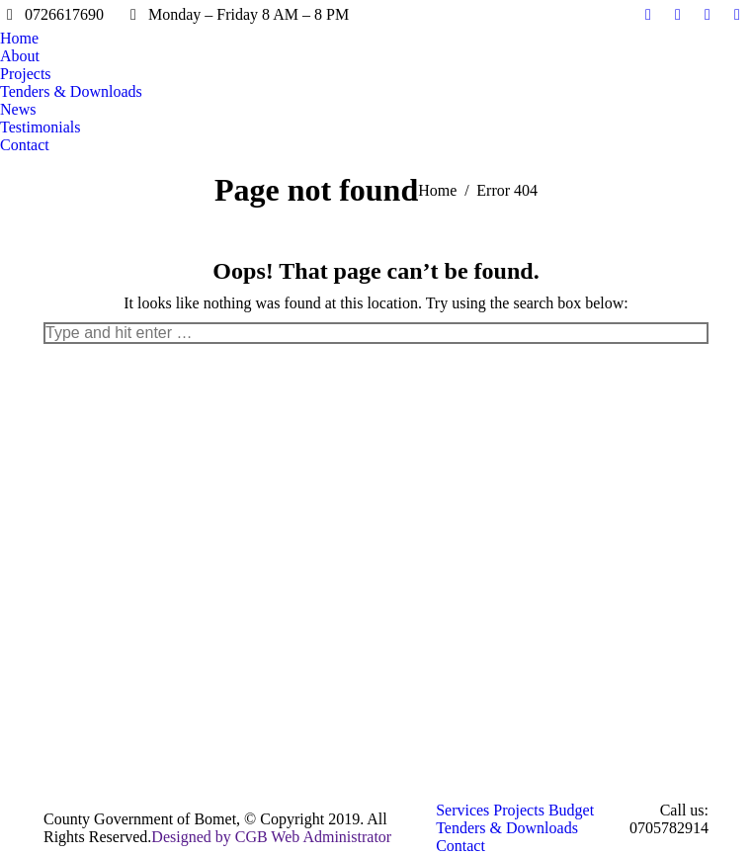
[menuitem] (19, 38)
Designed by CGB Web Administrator (271, 836)
